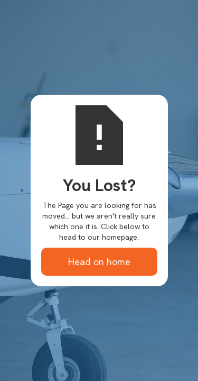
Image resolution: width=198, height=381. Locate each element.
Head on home (99, 262)
